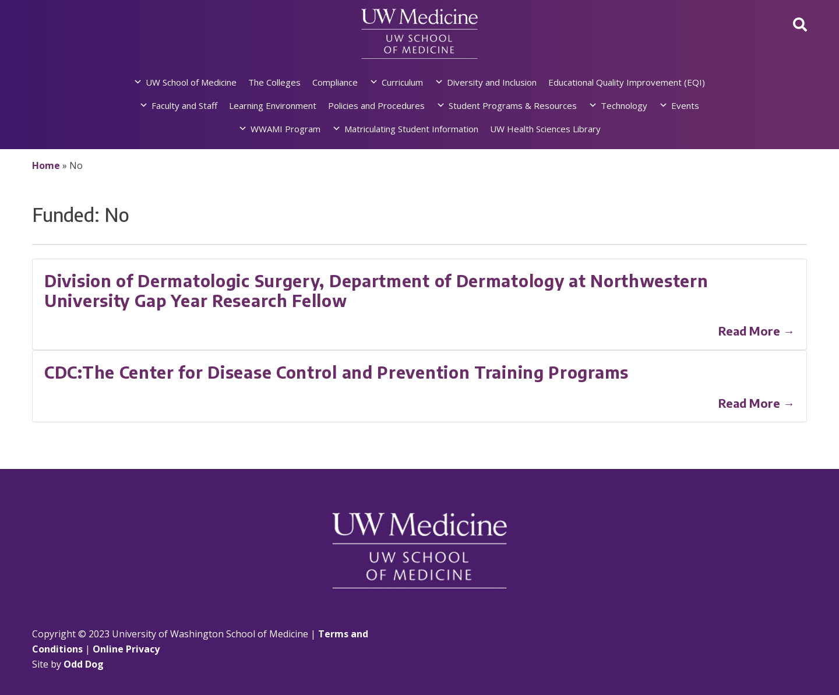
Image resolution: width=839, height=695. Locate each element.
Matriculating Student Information (411, 129)
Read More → (756, 330)
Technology (624, 105)
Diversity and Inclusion (492, 82)
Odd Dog (84, 664)
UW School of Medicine (191, 82)
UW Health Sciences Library (545, 129)
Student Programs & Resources (513, 105)
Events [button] (685, 105)
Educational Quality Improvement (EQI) (626, 82)
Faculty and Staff (184, 105)
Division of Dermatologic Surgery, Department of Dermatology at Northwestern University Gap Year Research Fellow (376, 290)
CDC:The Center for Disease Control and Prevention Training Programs (336, 372)
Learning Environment (272, 105)
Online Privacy (126, 649)
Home (46, 165)
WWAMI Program (285, 129)
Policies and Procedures (376, 105)
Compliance (335, 82)
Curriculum (402, 82)
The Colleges (274, 82)
